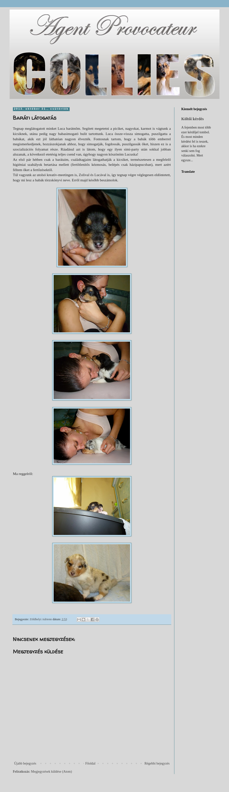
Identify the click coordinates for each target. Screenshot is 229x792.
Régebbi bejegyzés (157, 763)
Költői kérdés (192, 119)
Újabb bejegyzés (25, 763)
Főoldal (90, 763)
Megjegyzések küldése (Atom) (51, 771)
